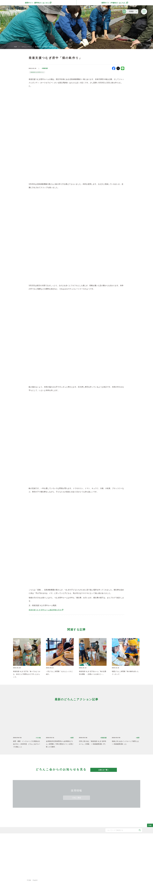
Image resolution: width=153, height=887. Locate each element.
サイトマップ (17, 876)
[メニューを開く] (144, 11)
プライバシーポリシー (32, 876)
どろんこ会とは (43, 839)
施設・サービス (81, 839)
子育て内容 (62, 860)
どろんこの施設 (44, 857)
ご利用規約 (46, 876)
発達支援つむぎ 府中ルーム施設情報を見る (46, 610)
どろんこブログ (27, 47)
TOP (15, 47)
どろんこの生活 (63, 857)
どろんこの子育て (63, 839)
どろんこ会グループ (18, 851)
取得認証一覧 (44, 860)
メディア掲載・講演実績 (101, 853)
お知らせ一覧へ (103, 770)
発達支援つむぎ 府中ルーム (37, 72)
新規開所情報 (98, 857)
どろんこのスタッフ (46, 850)
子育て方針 (43, 846)
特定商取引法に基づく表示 (63, 876)
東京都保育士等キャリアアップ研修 (104, 863)
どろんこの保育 (63, 843)
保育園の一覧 (82, 843)
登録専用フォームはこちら (19, 872)
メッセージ (43, 843)
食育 (79, 860)
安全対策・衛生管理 (65, 863)
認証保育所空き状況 (100, 860)
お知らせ (96, 850)
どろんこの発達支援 (65, 846)
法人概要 (42, 853)
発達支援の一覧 (82, 846)
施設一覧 (80, 850)
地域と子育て (63, 850)
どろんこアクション (100, 843)
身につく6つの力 (64, 853)
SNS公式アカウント (18, 859)
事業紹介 (80, 857)
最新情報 (95, 839)
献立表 (80, 853)
